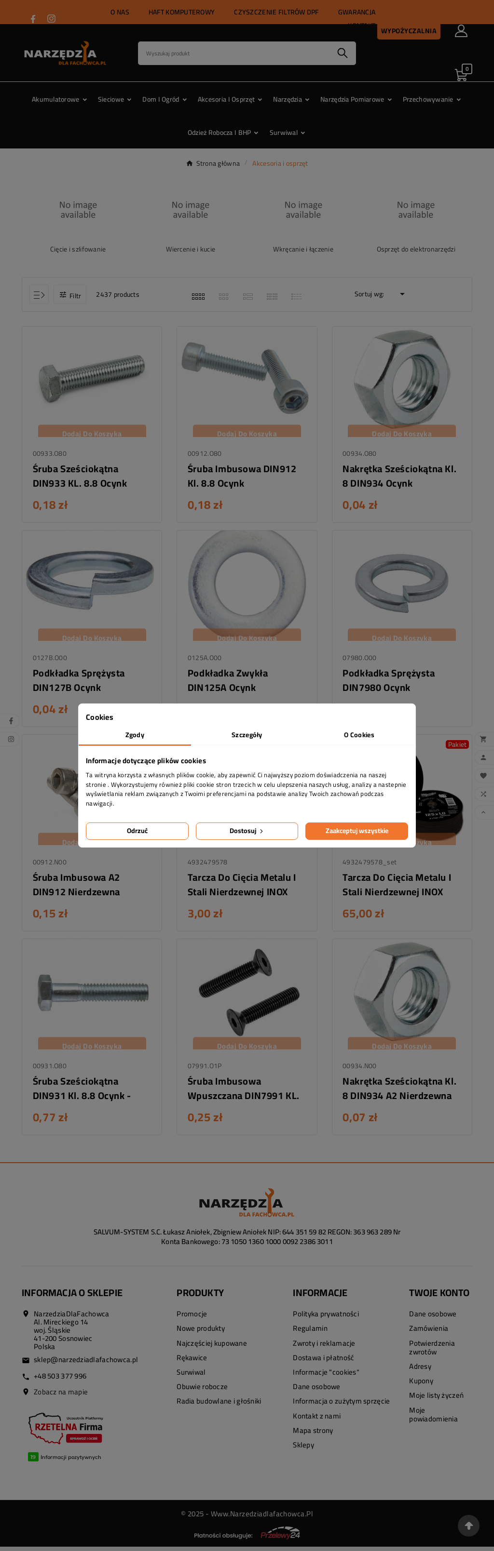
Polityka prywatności (326, 1319)
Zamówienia (428, 1333)
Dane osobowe (316, 1391)
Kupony (421, 1385)
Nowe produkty (201, 1333)
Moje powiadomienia (433, 1418)
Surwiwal (191, 1376)
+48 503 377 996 (60, 1380)
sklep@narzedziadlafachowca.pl (86, 1364)
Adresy (420, 1371)
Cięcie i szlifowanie (78, 249)
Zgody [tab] (134, 735)
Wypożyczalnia (409, 31)
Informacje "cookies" (326, 1376)
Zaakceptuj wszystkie (357, 830)
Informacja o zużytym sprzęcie (341, 1406)
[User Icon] (461, 31)
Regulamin (310, 1333)
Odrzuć (137, 830)
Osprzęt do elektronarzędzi (416, 249)
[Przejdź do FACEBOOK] (33, 19)
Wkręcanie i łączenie (303, 249)
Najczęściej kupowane (212, 1347)
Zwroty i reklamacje (324, 1347)
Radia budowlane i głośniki (219, 1406)
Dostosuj (247, 830)
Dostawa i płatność (323, 1362)
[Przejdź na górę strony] (469, 1526)
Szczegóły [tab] (247, 735)
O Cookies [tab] (359, 735)
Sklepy (303, 1449)
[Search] (233, 53)
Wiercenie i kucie (190, 249)
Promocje (192, 1319)
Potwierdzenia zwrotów (432, 1351)
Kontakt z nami (317, 1420)
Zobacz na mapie (61, 1396)
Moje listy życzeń (436, 1400)
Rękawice (192, 1362)
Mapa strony (313, 1435)
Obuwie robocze (202, 1391)
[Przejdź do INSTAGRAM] (51, 18)
